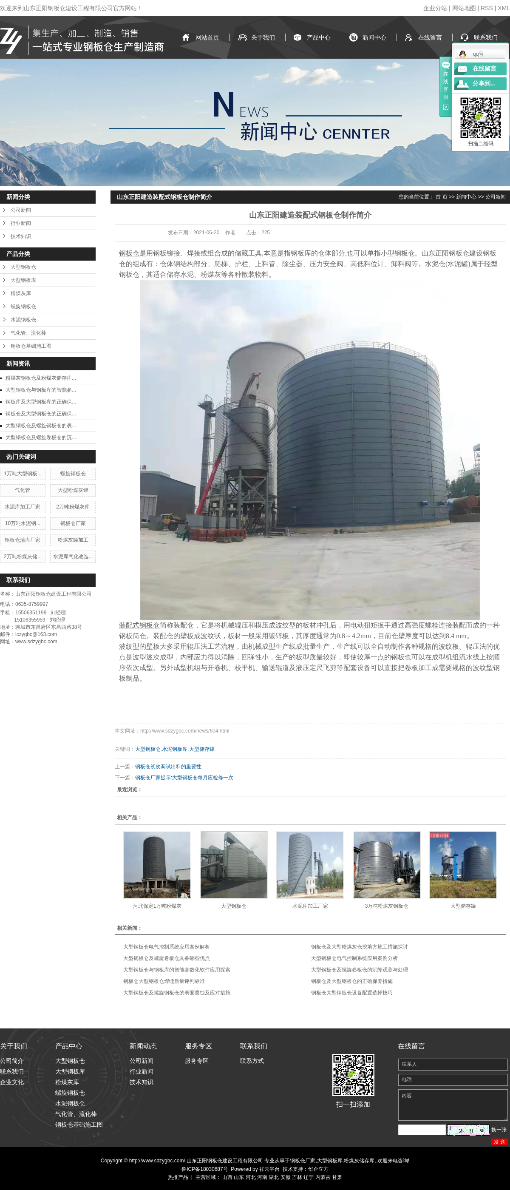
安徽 (285, 1177)
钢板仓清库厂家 (22, 540)
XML (504, 8)
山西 (227, 1177)
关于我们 (263, 37)
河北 (251, 1177)
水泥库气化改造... (73, 556)
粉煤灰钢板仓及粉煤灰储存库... (41, 378)
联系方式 (252, 1060)
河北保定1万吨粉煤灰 (157, 906)
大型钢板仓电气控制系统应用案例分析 (354, 958)
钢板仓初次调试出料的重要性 (168, 767)
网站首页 (207, 37)
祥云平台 (269, 1169)
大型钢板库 (23, 280)
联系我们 (486, 37)
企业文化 (12, 1082)
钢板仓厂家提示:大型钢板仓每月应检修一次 (184, 778)
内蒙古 (323, 1177)
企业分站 (435, 8)
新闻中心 (374, 37)
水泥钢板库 (174, 749)
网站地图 (464, 8)
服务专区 (197, 1060)
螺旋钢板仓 (23, 307)
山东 (239, 1177)
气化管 (22, 490)
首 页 (441, 197)
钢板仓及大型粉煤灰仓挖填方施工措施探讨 (359, 947)
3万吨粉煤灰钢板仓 (387, 906)
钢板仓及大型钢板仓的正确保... (41, 414)
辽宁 (308, 1177)
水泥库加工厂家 (22, 507)
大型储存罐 (202, 749)
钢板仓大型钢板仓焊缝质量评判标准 (164, 981)
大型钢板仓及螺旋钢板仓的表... (41, 426)
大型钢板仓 (23, 267)
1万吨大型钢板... (23, 474)
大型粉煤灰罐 (73, 490)
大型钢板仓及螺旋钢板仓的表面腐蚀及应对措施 (176, 993)
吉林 (297, 1177)
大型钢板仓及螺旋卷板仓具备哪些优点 (166, 958)
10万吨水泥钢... (22, 523)
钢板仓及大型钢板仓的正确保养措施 (352, 981)
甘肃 (337, 1177)
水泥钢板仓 (23, 320)
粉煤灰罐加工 (73, 540)
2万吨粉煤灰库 (73, 507)
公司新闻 (21, 210)
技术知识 (21, 236)
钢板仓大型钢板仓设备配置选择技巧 (352, 993)
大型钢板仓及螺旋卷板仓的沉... (41, 437)
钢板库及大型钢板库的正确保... (41, 402)
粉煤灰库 (21, 293)
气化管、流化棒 (28, 333)
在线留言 (430, 37)
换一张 (499, 1130)
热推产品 (178, 1177)
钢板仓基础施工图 (31, 346)
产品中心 (319, 37)
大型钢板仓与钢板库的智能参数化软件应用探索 (176, 970)
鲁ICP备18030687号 (204, 1169)
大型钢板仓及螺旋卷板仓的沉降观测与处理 (359, 970)
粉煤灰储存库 (359, 1161)
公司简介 (12, 1060)
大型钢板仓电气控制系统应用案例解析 (166, 947)
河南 (262, 1177)
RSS (487, 8)
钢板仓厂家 (73, 523)
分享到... (484, 83)
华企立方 (318, 1169)
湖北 (274, 1177)
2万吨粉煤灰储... (23, 556)
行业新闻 (21, 223)
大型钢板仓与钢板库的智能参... (41, 390)
